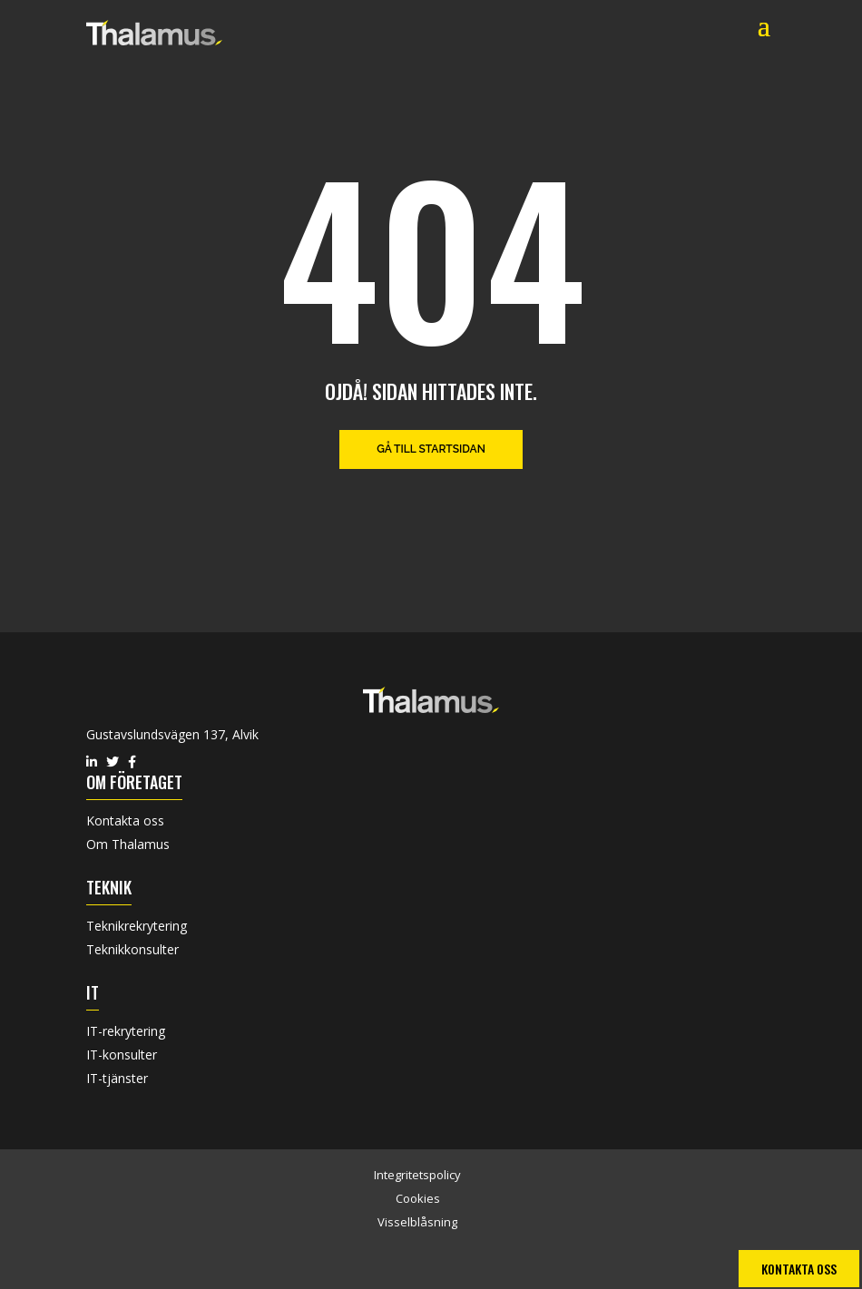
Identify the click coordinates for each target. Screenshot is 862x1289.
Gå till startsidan (431, 449)
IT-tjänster (117, 1078)
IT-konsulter (121, 1054)
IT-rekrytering (125, 1031)
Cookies (418, 1198)
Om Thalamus (128, 844)
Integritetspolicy (417, 1175)
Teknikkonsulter (132, 949)
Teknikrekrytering (136, 925)
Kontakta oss (125, 820)
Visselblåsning (417, 1222)
